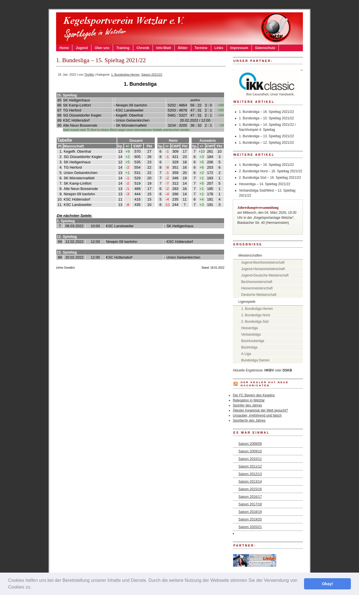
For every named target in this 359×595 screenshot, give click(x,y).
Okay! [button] (327, 584)
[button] (33, 588)
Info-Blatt (163, 48)
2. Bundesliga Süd (254, 322)
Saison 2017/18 (250, 504)
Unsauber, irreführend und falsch (257, 415)
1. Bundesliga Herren (125, 74)
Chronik (143, 48)
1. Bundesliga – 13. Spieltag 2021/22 (266, 136)
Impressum (239, 48)
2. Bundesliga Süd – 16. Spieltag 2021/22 (270, 178)
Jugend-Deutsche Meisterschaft (265, 275)
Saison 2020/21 (250, 527)
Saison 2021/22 (151, 74)
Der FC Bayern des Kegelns (254, 395)
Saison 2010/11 (250, 459)
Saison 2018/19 (250, 512)
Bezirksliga (249, 347)
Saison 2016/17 (250, 497)
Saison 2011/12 (250, 466)
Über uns (102, 48)
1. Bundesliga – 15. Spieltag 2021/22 (266, 118)
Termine (201, 48)
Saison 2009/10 (250, 451)
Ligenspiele (247, 302)
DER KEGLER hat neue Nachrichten (265, 384)
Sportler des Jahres (247, 405)
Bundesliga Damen (255, 360)
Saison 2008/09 (250, 444)
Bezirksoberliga (252, 341)
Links (219, 48)
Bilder (183, 48)
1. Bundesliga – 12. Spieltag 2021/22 (266, 143)
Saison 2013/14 (250, 482)
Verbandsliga (251, 334)
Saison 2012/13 (250, 474)
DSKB (287, 370)
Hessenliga (249, 328)
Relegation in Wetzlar (249, 400)
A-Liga (246, 354)
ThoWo (89, 74)
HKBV (269, 370)
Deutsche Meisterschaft (258, 295)
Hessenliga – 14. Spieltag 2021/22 (264, 184)
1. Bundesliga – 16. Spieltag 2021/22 (266, 112)
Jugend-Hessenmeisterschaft (263, 269)
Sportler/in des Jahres (249, 420)
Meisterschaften (250, 255)
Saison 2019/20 (250, 519)
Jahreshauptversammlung (258, 207)
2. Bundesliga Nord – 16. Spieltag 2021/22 (270, 171)
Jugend (82, 48)
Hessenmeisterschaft (257, 288)
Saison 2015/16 (250, 489)
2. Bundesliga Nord (255, 315)
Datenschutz (265, 48)
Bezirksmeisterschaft (256, 282)
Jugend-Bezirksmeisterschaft (262, 262)
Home (64, 48)
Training (123, 48)
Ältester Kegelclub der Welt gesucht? (260, 410)
